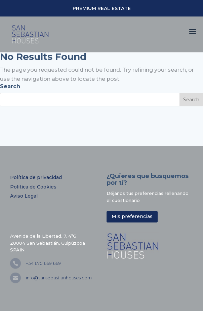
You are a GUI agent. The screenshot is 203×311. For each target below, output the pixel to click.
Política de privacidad (36, 177)
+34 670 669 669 (43, 263)
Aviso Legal (24, 196)
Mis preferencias (132, 216)
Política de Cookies (33, 187)
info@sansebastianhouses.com (59, 277)
